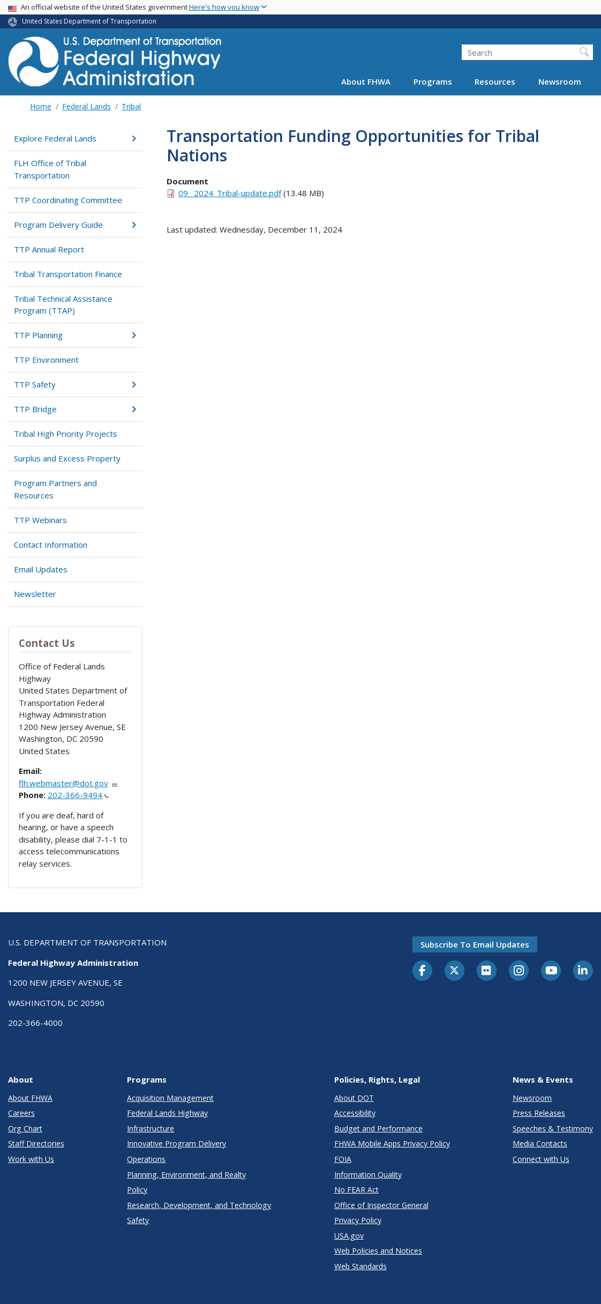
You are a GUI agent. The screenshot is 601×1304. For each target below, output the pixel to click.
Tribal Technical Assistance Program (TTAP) (63, 304)
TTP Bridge (75, 409)
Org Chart (25, 1128)
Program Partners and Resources (55, 489)
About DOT (354, 1098)
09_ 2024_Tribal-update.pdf (229, 193)
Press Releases (539, 1113)
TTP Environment (46, 359)
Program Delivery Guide (75, 224)
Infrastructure (150, 1128)
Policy (137, 1189)
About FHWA (365, 81)
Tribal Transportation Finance (68, 274)
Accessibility (354, 1113)
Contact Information (50, 544)
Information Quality (368, 1174)
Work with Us (31, 1159)
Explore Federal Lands (75, 138)
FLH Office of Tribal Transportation (50, 169)
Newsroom (559, 81)
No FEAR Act (356, 1189)
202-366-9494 (78, 794)
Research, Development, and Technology (199, 1205)
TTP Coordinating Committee (68, 200)
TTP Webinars (40, 520)
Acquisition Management (170, 1098)
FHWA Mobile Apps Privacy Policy (392, 1143)
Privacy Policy (357, 1220)
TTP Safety (75, 384)
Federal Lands (86, 106)
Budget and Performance (378, 1128)
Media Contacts (540, 1143)
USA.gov (349, 1236)
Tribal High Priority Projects (65, 433)
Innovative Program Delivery (176, 1143)
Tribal (131, 106)
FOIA (342, 1159)
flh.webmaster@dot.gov (68, 783)
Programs (433, 81)
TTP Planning (75, 335)
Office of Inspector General (381, 1205)
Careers (21, 1113)
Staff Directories (36, 1143)
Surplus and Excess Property (67, 458)
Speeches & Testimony (553, 1128)
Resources (495, 81)
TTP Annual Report (49, 249)
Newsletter (35, 593)
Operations (146, 1159)
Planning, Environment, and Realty (186, 1174)
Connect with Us (541, 1159)
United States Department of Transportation (89, 21)
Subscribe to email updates (474, 944)
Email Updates (40, 569)
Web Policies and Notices (378, 1251)
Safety (138, 1220)
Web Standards (360, 1266)
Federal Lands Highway (167, 1113)
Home (40, 106)
